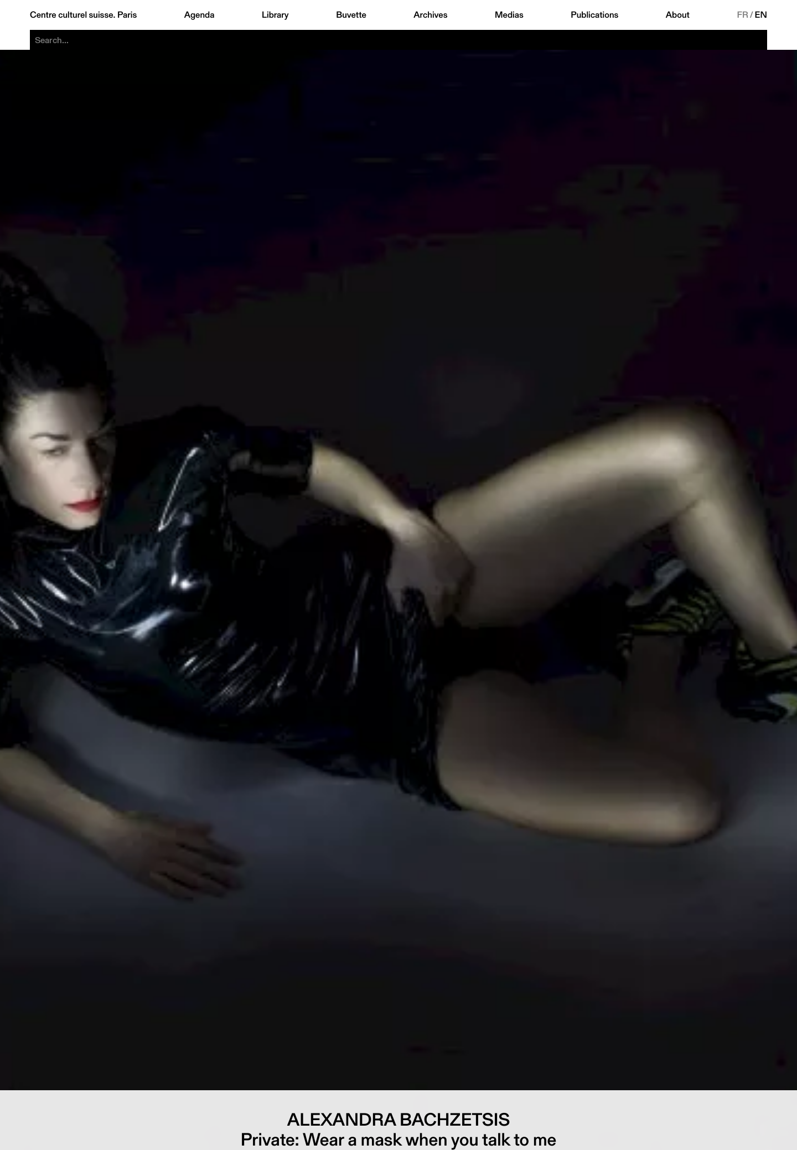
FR (742, 15)
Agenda (199, 15)
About (678, 15)
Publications (594, 15)
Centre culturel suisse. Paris (83, 15)
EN (761, 15)
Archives (430, 15)
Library (275, 15)
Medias (509, 15)
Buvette (351, 15)
